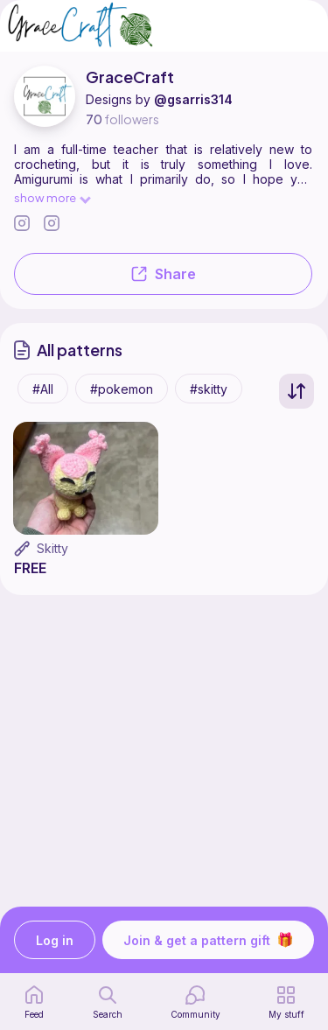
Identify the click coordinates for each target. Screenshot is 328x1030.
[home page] (34, 1001)
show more (51, 197)
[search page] (107, 1001)
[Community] (195, 1001)
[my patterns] (286, 1001)
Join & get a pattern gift (208, 940)
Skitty (52, 548)
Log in (54, 940)
